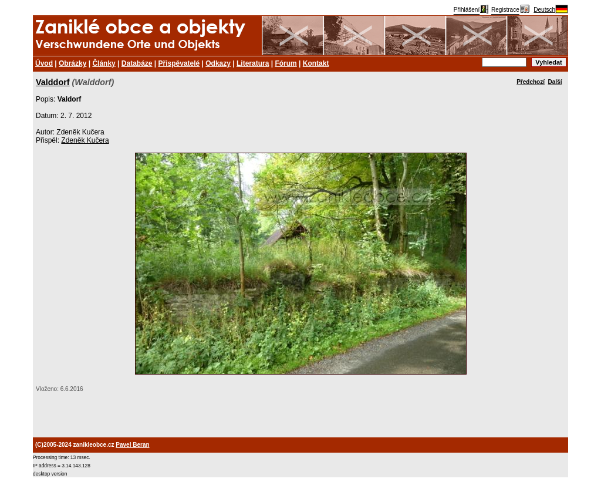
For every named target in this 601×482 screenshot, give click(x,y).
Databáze (137, 63)
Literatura (253, 63)
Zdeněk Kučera (85, 140)
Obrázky (72, 63)
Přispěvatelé (179, 63)
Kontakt (316, 63)
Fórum (285, 63)
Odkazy (218, 63)
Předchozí (530, 82)
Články (103, 63)
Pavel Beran (132, 444)
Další (555, 82)
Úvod (44, 63)
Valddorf (53, 82)
